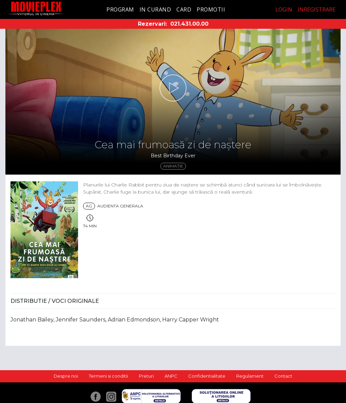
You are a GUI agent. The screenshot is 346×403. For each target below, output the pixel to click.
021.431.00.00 (189, 24)
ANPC (171, 376)
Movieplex (36, 8)
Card (183, 9)
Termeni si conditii (108, 376)
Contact (283, 376)
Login (283, 9)
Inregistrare (317, 9)
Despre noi (66, 376)
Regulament (250, 376)
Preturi (146, 376)
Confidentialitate (206, 376)
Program (120, 9)
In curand (155, 9)
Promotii (211, 9)
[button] (173, 88)
